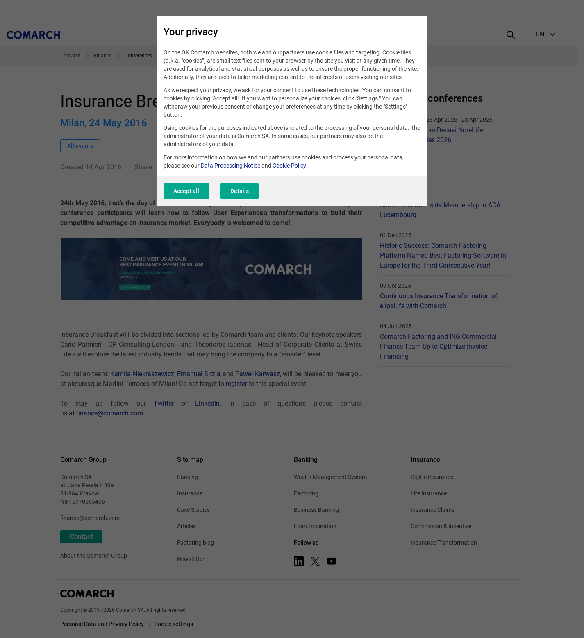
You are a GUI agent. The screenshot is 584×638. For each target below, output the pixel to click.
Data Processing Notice (230, 165)
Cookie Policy (289, 165)
